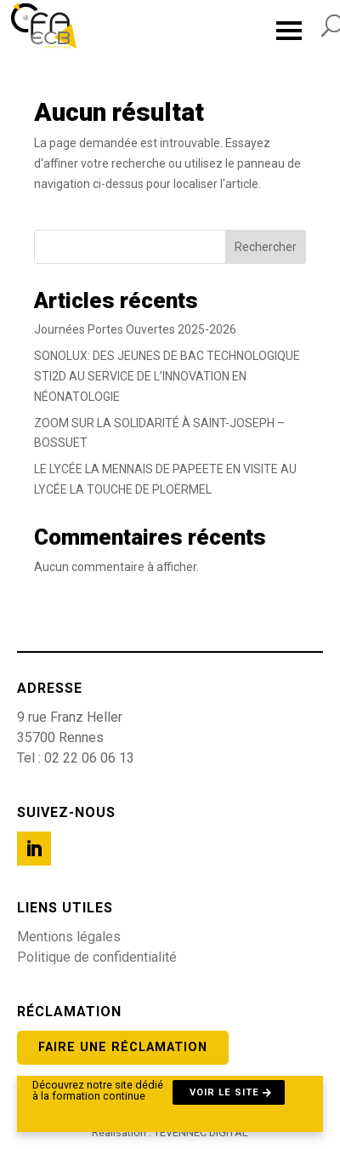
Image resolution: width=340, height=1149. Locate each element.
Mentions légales (69, 937)
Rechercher (266, 247)
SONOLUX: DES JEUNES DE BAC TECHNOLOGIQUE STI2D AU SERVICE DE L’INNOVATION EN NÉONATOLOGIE (167, 376)
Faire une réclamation (122, 1047)
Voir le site (224, 1092)
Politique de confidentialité (97, 957)
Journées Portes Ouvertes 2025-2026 (135, 329)
